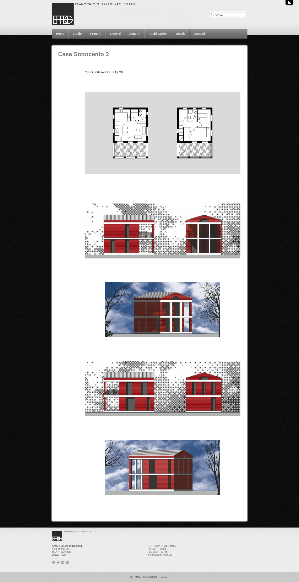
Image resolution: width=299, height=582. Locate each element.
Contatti (199, 33)
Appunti (134, 33)
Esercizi (115, 33)
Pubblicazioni (158, 33)
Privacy (165, 577)
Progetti (95, 33)
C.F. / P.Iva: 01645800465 (143, 577)
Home (60, 33)
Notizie (180, 33)
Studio (77, 33)
